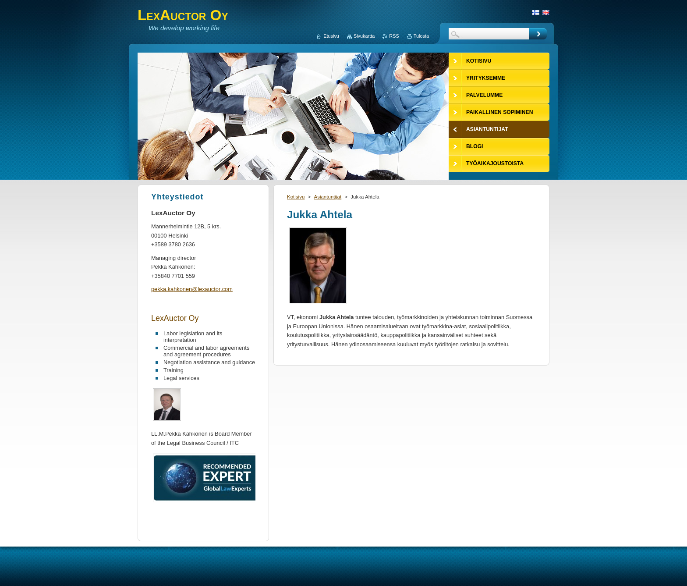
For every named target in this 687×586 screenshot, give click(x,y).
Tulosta (421, 36)
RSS (394, 36)
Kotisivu (296, 196)
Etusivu (331, 36)
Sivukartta (364, 36)
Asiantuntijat (327, 196)
